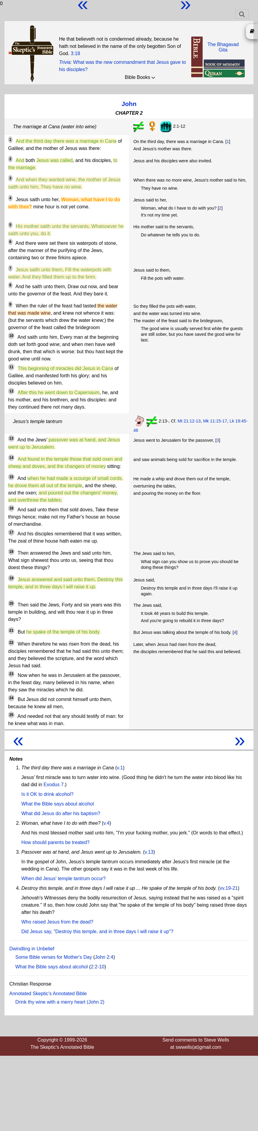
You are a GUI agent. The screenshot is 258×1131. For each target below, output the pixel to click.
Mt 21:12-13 (189, 421)
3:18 (75, 53)
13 (11, 438)
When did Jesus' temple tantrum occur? (63, 878)
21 (11, 630)
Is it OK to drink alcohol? (47, 794)
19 (11, 578)
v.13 (149, 852)
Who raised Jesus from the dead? (57, 921)
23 (11, 674)
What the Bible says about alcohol (57, 803)
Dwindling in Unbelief (31, 948)
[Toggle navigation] (242, 14)
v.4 (106, 823)
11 (11, 367)
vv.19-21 (229, 888)
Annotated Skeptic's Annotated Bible (48, 993)
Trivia (64, 62)
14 (11, 458)
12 (11, 391)
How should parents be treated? (55, 842)
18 (11, 552)
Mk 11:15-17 (215, 421)
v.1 (120, 767)
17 (11, 532)
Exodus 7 (54, 784)
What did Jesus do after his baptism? (60, 813)
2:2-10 (97, 966)
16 (11, 508)
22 (11, 642)
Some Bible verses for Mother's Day (53, 957)
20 (11, 603)
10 (11, 336)
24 (11, 698)
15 (11, 477)
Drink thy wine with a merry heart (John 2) (59, 1002)
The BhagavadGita (223, 47)
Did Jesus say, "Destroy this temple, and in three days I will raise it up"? (97, 931)
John (129, 103)
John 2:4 (104, 957)
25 (11, 715)
